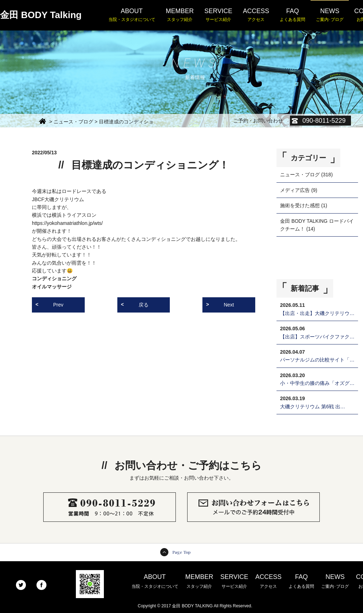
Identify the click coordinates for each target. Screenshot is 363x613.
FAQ (292, 15)
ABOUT (131, 15)
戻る (144, 305)
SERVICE (219, 15)
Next (229, 305)
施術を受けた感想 (300, 205)
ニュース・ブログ (300, 174)
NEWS (330, 15)
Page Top (181, 552)
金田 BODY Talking (41, 15)
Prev (58, 305)
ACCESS (256, 15)
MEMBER (180, 15)
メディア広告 (295, 190)
